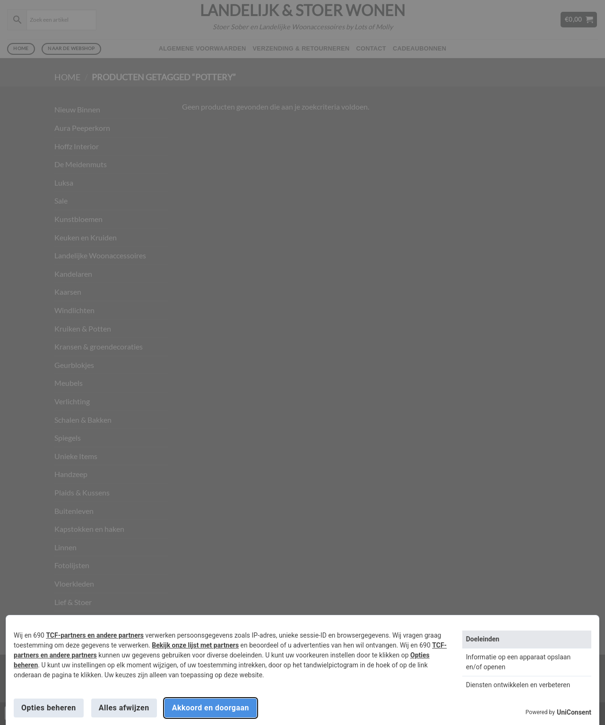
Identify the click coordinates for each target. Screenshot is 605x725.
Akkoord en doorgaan (210, 707)
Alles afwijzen (124, 707)
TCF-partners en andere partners (95, 635)
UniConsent (574, 712)
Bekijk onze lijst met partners (195, 645)
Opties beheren (48, 707)
